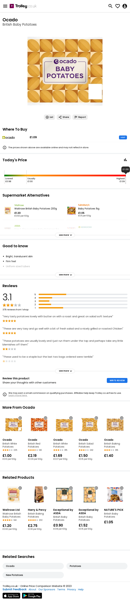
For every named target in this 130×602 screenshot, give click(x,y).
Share (63, 117)
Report (80, 117)
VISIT (123, 137)
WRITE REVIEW (117, 380)
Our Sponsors (46, 589)
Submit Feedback (15, 589)
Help (81, 589)
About (32, 589)
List (49, 117)
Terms (61, 589)
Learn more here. (17, 395)
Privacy (71, 589)
